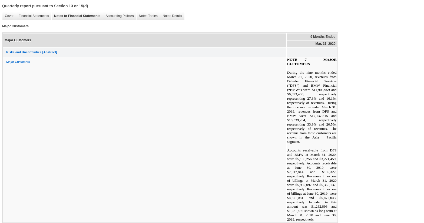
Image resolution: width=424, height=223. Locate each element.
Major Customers (18, 61)
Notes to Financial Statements (75, 16)
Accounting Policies (118, 16)
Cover (8, 16)
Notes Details (171, 16)
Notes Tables (147, 16)
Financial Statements (32, 16)
